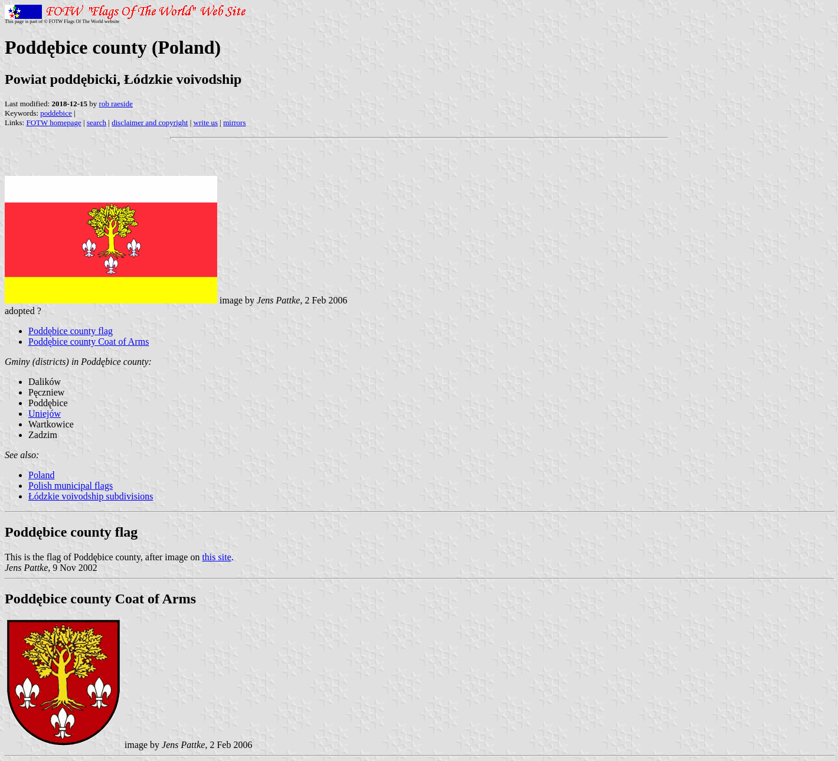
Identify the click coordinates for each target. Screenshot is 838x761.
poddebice (55, 113)
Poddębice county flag (70, 331)
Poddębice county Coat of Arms (88, 342)
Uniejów (44, 414)
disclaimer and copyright (150, 122)
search (96, 122)
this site (216, 557)
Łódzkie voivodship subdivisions (90, 496)
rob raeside (116, 103)
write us (206, 122)
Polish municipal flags (70, 486)
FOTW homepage (53, 122)
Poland (41, 475)
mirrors (234, 122)
